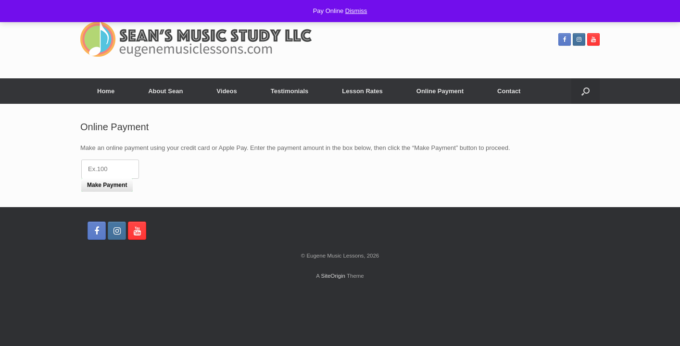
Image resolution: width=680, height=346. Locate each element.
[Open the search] (585, 91)
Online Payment (440, 91)
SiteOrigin (333, 276)
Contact (508, 91)
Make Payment (107, 185)
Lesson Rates (362, 91)
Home (105, 91)
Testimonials (290, 91)
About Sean (165, 91)
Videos (226, 91)
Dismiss (356, 10)
